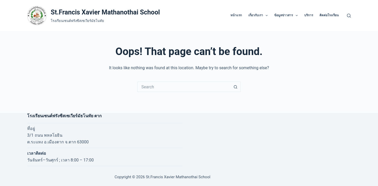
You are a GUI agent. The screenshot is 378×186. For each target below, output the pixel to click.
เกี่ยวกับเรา (259, 15)
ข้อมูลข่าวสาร (287, 15)
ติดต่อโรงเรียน (329, 15)
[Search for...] (183, 87)
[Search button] (235, 87)
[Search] (349, 16)
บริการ (308, 15)
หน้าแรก (236, 15)
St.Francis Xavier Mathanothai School (105, 12)
